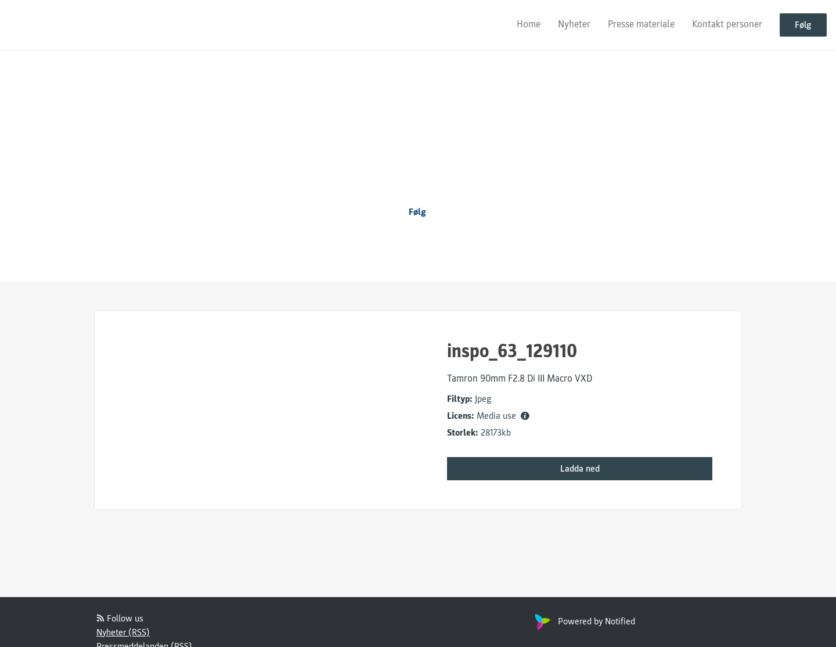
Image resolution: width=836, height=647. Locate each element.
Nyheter (574, 24)
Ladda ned (580, 469)
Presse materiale (641, 24)
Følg (803, 25)
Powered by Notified (583, 621)
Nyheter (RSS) (123, 632)
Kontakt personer (727, 24)
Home (528, 24)
